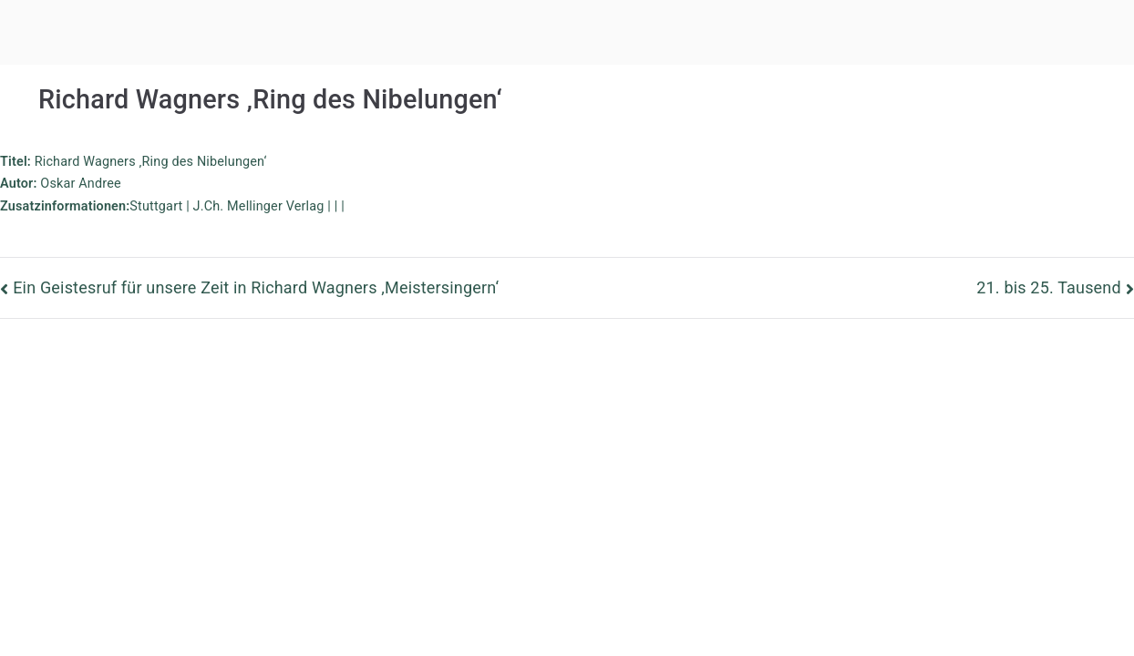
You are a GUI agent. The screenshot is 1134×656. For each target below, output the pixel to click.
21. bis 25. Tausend (1048, 287)
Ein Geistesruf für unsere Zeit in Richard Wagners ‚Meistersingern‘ (256, 287)
